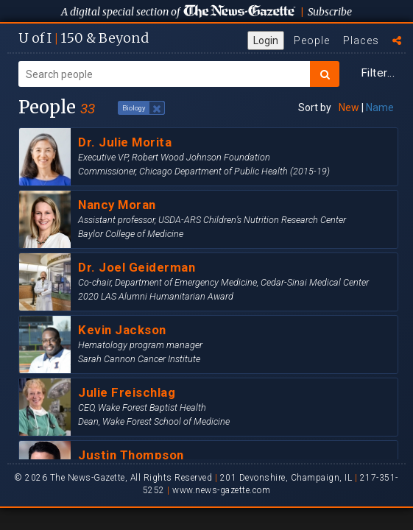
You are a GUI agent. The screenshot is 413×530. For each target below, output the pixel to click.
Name (380, 107)
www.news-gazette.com (221, 490)
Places (361, 40)
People (312, 40)
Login (265, 40)
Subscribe (330, 11)
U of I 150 (83, 37)
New (349, 107)
